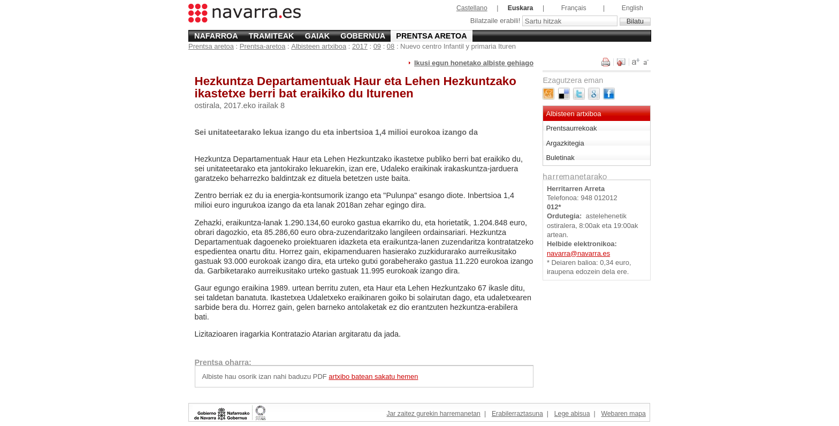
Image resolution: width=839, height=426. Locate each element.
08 (390, 46)
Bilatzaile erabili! (496, 21)
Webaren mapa (623, 413)
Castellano (471, 8)
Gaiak (317, 36)
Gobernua (362, 36)
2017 (360, 46)
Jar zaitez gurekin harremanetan (433, 413)
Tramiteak (271, 36)
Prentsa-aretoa (263, 46)
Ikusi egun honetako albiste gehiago (473, 63)
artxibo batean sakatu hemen (373, 376)
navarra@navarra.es (578, 253)
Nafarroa (216, 36)
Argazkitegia (565, 143)
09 (377, 46)
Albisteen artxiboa (318, 46)
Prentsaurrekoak (571, 128)
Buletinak (560, 158)
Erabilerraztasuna (517, 413)
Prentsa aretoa (431, 36)
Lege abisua (572, 413)
